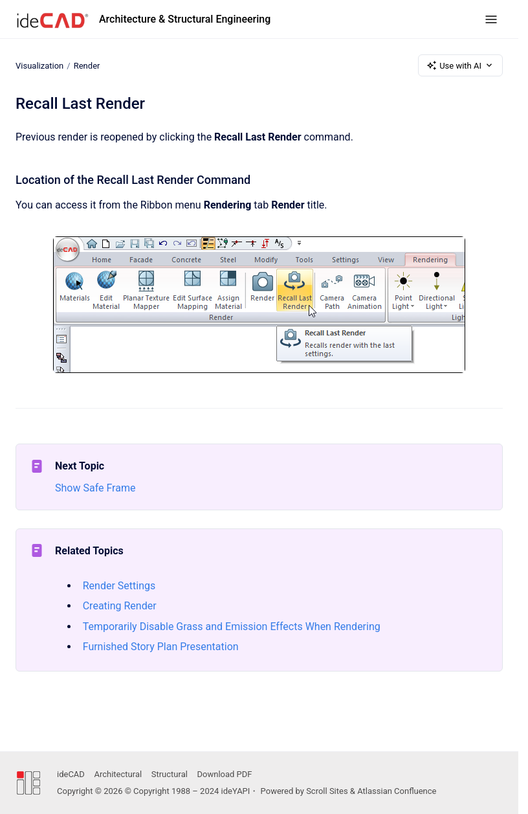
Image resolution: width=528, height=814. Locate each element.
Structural (169, 774)
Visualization (39, 65)
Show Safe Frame (95, 488)
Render (87, 65)
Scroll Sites (327, 791)
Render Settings (119, 586)
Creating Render (120, 606)
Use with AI (460, 65)
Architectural (118, 774)
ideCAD (71, 774)
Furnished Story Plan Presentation (161, 646)
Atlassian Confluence (396, 791)
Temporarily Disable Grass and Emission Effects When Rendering (231, 626)
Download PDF (224, 774)
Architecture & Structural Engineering (184, 19)
